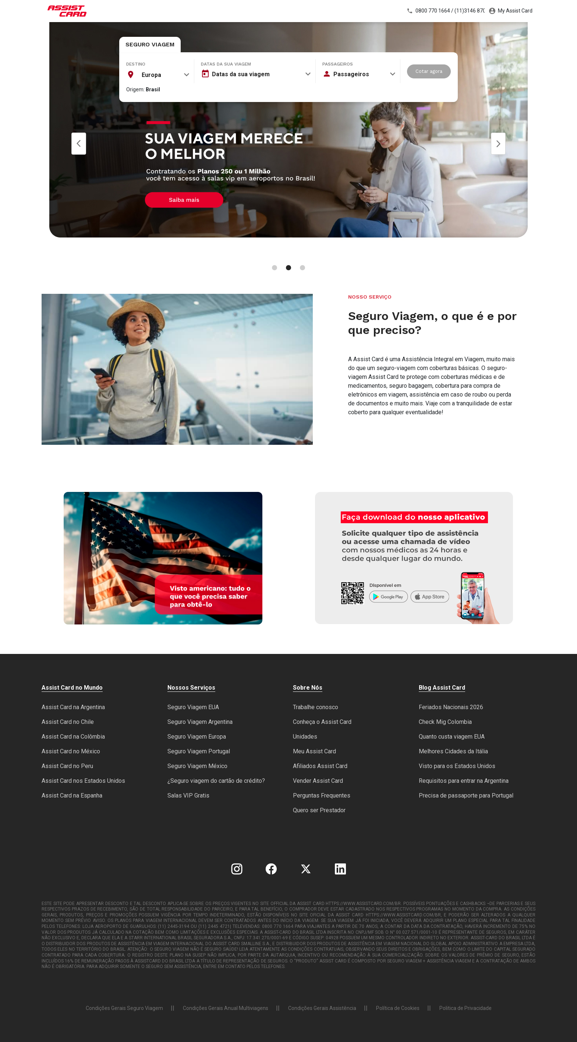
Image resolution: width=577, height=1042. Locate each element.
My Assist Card (510, 11)
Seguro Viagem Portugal (198, 751)
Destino (135, 64)
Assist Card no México (71, 751)
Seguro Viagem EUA (193, 707)
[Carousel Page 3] (302, 267)
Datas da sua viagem (226, 64)
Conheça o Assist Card (322, 721)
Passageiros (337, 64)
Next (498, 144)
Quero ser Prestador (319, 810)
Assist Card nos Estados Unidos (83, 780)
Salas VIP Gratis (188, 795)
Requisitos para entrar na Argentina (464, 780)
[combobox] (158, 75)
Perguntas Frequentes (321, 795)
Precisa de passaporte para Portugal (466, 795)
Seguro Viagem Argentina (200, 721)
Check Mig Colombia (445, 721)
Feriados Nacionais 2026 (451, 707)
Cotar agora (428, 71)
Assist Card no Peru (67, 766)
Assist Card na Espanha (72, 795)
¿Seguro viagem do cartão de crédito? (216, 780)
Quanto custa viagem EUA (452, 736)
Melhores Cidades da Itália (453, 751)
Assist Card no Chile (68, 721)
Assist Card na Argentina (73, 707)
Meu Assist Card (314, 751)
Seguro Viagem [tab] (149, 44)
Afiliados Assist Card (320, 766)
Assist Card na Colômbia (73, 736)
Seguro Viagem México (197, 766)
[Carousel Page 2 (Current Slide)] (288, 267)
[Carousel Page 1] (274, 267)
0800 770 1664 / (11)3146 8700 (446, 11)
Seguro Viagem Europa (196, 736)
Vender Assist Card (318, 780)
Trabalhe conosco (315, 707)
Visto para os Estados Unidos (457, 766)
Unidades (305, 736)
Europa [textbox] (151, 74)
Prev (78, 144)
